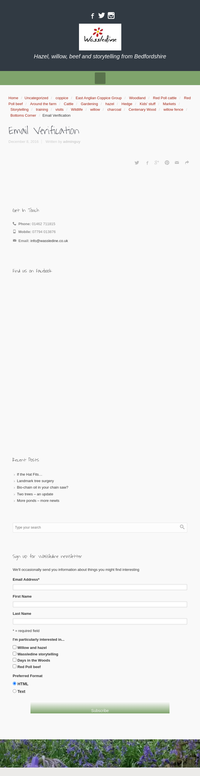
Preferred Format (27, 676)
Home (13, 98)
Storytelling (19, 109)
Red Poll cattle (165, 98)
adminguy (71, 141)
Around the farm (43, 104)
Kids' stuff (147, 104)
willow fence (173, 109)
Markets (169, 104)
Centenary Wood (142, 109)
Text (21, 691)
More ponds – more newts (38, 500)
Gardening (89, 104)
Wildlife (77, 109)
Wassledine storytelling (37, 654)
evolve (64, 756)
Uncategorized (36, 98)
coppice (62, 98)
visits (59, 109)
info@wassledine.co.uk (49, 241)
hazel (109, 104)
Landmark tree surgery (35, 481)
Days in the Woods (33, 660)
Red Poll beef (29, 667)
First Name (22, 596)
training (42, 109)
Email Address (26, 579)
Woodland (137, 98)
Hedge (127, 104)
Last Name (22, 613)
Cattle (68, 104)
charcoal (114, 109)
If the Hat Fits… (29, 474)
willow (95, 109)
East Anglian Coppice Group (99, 98)
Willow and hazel (32, 648)
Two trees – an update (35, 494)
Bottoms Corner (23, 115)
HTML (22, 684)
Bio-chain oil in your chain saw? (42, 487)
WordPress (132, 756)
